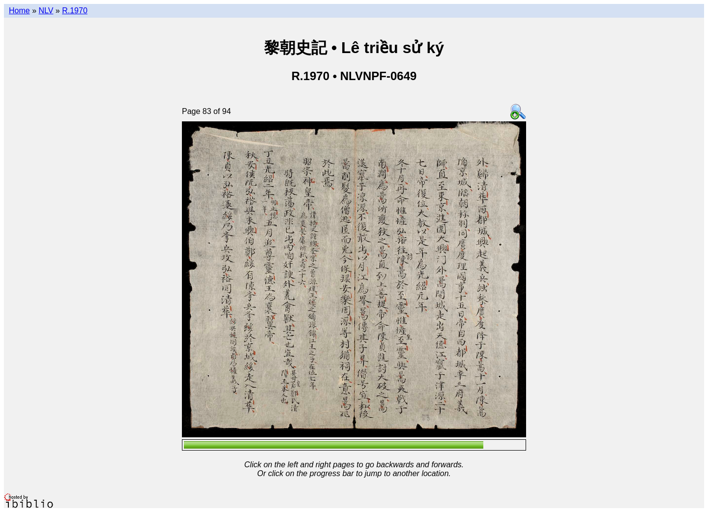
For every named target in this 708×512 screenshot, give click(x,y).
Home (19, 10)
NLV (45, 10)
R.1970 (75, 10)
